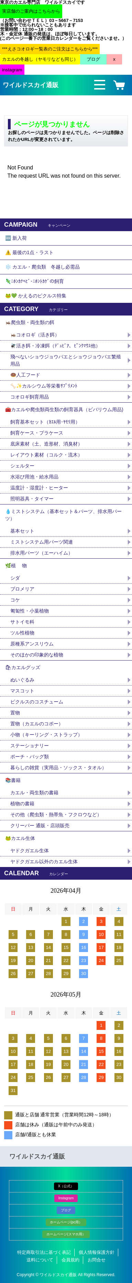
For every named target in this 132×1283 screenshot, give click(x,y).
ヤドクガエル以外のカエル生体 (44, 861)
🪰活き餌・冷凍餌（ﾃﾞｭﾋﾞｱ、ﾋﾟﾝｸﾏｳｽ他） (55, 345)
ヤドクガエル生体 (29, 850)
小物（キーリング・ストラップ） (46, 734)
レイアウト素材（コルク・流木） (46, 455)
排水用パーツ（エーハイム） (41, 553)
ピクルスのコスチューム (36, 701)
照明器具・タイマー (32, 498)
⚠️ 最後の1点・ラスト (29, 252)
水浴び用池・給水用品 (36, 476)
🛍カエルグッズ (22, 667)
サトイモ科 (22, 622)
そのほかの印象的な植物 (36, 654)
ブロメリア (24, 589)
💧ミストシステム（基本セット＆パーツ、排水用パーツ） (63, 515)
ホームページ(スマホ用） (65, 1234)
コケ (17, 600)
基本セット (24, 531)
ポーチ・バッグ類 (29, 756)
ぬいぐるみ (22, 679)
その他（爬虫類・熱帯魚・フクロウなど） (56, 814)
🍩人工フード (25, 375)
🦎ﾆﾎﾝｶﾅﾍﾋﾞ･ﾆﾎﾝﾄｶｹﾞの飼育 (34, 281)
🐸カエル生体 (20, 838)
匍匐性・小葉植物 (29, 611)
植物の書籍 (24, 803)
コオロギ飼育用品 (29, 397)
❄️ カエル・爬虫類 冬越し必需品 (42, 267)
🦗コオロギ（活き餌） (34, 334)
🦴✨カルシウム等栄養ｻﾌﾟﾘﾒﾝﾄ (43, 386)
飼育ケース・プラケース (36, 433)
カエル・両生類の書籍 (34, 792)
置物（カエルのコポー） (36, 723)
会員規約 (70, 1259)
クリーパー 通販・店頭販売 (39, 825)
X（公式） (66, 1186)
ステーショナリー (29, 745)
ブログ (66, 1210)
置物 (15, 712)
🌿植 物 (16, 565)
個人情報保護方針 (96, 1252)
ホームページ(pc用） (66, 1222)
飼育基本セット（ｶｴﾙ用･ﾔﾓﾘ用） (45, 422)
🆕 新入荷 (16, 238)
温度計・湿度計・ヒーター (39, 487)
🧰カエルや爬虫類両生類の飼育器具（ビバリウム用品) (64, 409)
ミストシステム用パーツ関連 (44, 542)
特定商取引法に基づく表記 (44, 1252)
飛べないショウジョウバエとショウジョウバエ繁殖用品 (65, 360)
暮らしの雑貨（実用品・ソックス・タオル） (58, 767)
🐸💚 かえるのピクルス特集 (35, 295)
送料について (39, 1259)
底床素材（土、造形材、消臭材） (46, 444)
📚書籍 (13, 780)
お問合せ (97, 1259)
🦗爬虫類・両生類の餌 (29, 322)
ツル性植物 (22, 632)
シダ (17, 578)
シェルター (24, 465)
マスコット (22, 690)
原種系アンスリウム (32, 643)
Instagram (66, 1198)
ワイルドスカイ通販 (30, 85)
